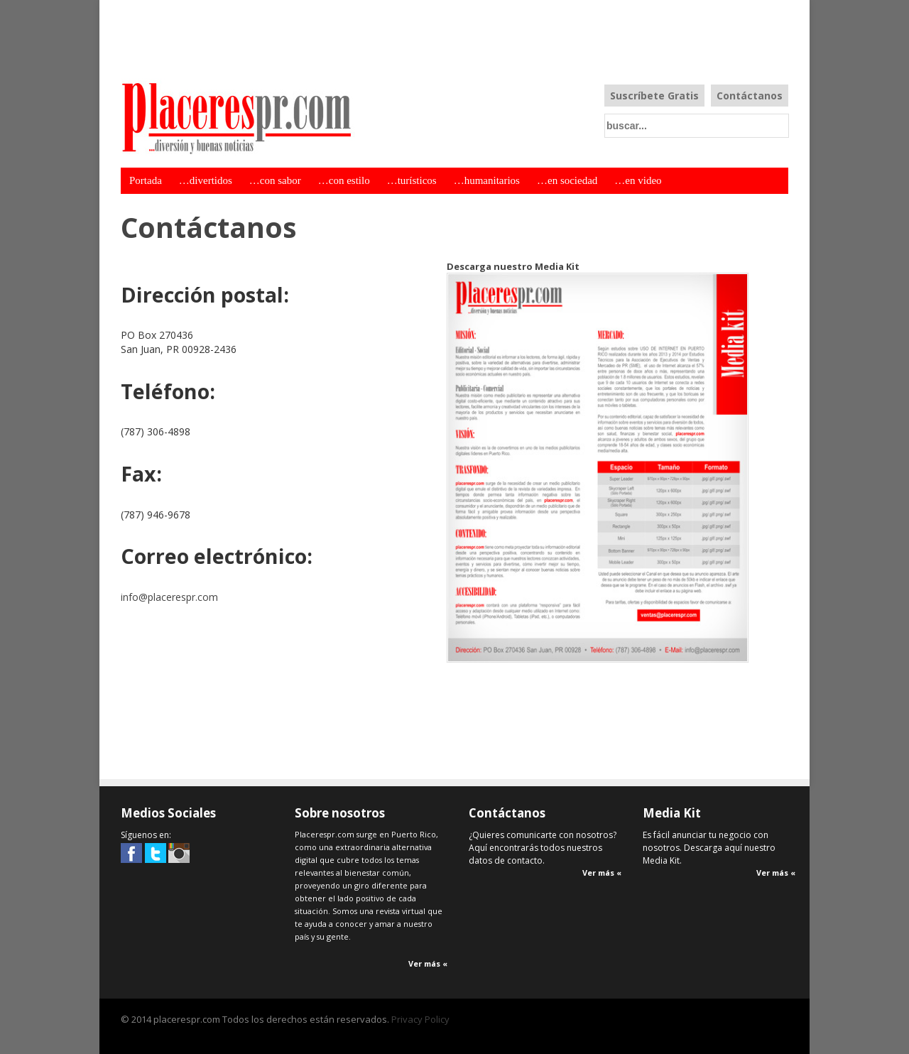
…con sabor (275, 180)
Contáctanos (750, 95)
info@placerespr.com (169, 597)
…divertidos (205, 180)
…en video (637, 180)
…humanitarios (487, 180)
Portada (145, 180)
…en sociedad (567, 180)
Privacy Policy (420, 1019)
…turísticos (412, 180)
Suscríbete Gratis (654, 95)
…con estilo (344, 180)
